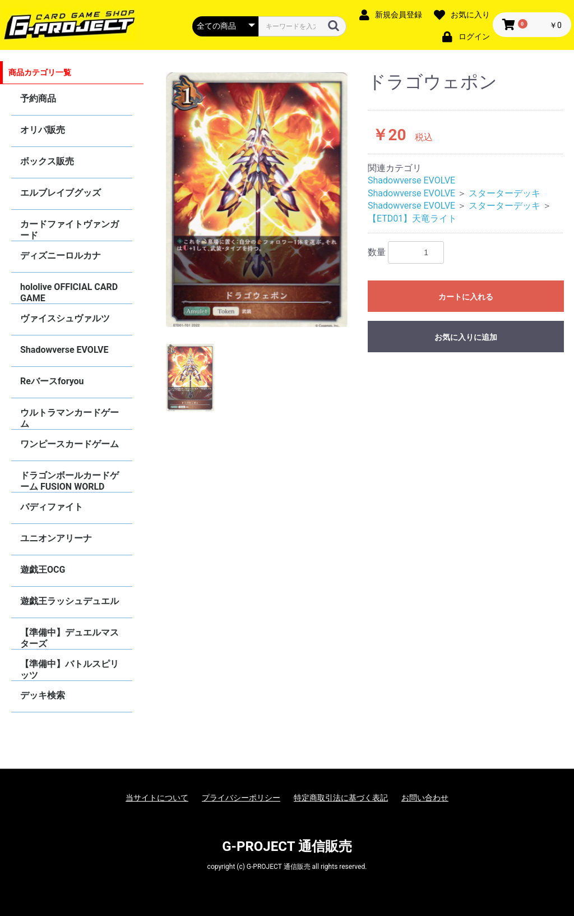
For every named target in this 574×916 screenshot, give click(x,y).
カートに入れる (465, 296)
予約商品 (38, 98)
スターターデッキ (504, 193)
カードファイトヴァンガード (69, 230)
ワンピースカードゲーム (69, 444)
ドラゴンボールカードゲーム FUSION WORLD (69, 481)
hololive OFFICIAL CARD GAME (69, 292)
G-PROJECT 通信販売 (287, 846)
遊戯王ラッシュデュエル (69, 601)
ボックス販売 (47, 161)
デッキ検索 (42, 695)
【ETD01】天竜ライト (412, 218)
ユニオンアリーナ (56, 538)
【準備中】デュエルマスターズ (69, 638)
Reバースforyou (52, 381)
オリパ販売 (42, 130)
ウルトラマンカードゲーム (69, 418)
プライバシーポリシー (241, 797)
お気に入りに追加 (465, 337)
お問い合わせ (424, 797)
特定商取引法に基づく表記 (341, 797)
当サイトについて (157, 797)
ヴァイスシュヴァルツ (65, 318)
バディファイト (51, 506)
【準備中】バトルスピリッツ (69, 669)
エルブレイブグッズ (60, 192)
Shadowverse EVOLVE (64, 349)
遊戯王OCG (42, 569)
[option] (257, 200)
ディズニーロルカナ (60, 255)
